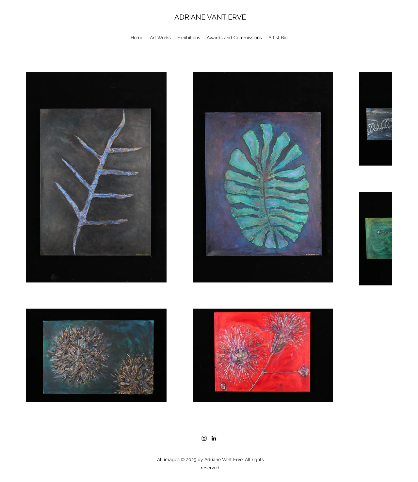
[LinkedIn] (214, 438)
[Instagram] (204, 438)
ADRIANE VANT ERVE (210, 17)
